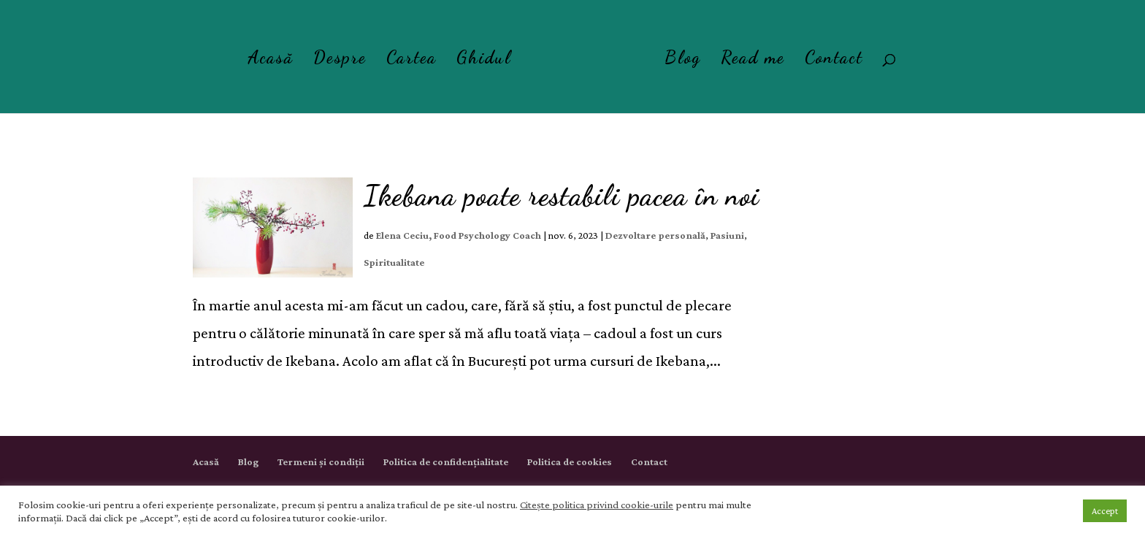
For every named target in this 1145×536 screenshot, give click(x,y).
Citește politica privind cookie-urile (596, 504)
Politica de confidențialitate (445, 461)
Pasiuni (727, 235)
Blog (683, 60)
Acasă (271, 60)
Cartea (411, 60)
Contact (834, 60)
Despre (340, 60)
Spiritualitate (394, 262)
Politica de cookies (569, 461)
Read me (753, 60)
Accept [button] (1105, 510)
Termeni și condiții (320, 461)
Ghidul (483, 60)
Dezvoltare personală (655, 235)
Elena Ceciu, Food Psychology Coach (458, 235)
